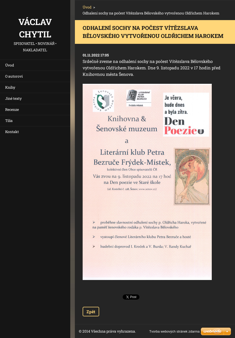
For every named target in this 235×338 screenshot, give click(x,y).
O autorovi (14, 76)
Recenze (12, 109)
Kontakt (12, 131)
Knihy (10, 87)
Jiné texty (13, 98)
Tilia (9, 120)
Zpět (91, 311)
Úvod (9, 65)
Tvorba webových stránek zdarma (174, 331)
